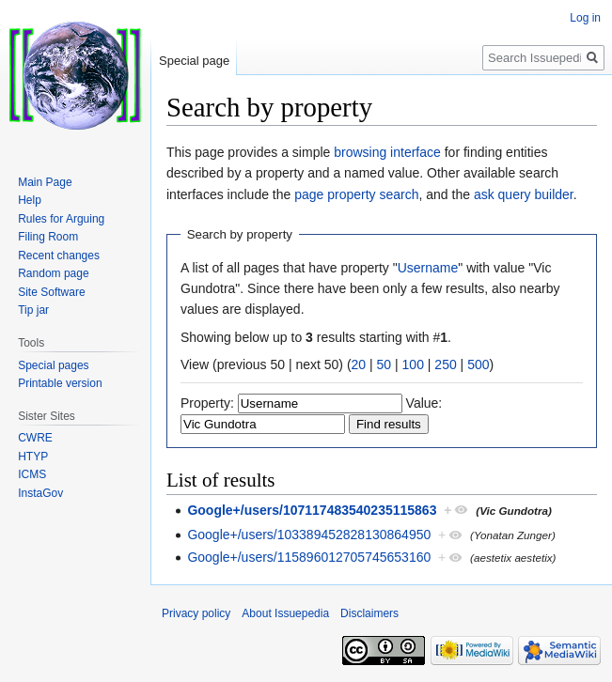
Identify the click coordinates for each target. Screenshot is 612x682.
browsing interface (387, 152)
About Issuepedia (285, 613)
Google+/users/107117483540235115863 (311, 510)
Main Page (44, 182)
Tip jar (33, 310)
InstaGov (40, 493)
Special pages (53, 365)
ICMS (32, 474)
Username (428, 267)
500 (478, 364)
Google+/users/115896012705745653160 (309, 557)
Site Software (51, 292)
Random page (53, 273)
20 (359, 364)
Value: (424, 403)
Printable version (60, 383)
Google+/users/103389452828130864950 (309, 534)
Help (29, 200)
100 (413, 364)
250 (445, 364)
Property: (207, 403)
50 (384, 364)
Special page (194, 61)
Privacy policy (196, 613)
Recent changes (59, 255)
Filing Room (48, 236)
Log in (585, 17)
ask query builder (523, 194)
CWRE (35, 437)
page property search (356, 194)
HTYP (33, 456)
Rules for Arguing (61, 218)
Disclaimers (369, 613)
